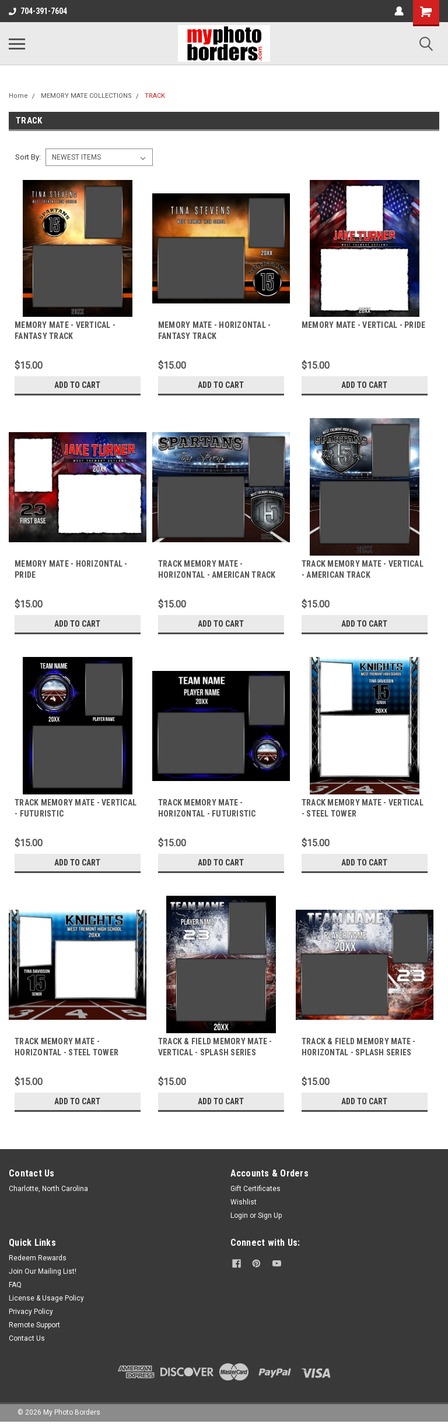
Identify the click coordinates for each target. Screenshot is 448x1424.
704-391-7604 (38, 11)
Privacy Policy (31, 1312)
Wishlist (243, 1202)
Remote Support (34, 1325)
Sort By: (28, 157)
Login (239, 1215)
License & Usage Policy (46, 1298)
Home (18, 96)
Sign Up (270, 1215)
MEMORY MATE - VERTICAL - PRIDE (364, 325)
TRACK (155, 96)
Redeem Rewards (37, 1258)
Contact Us (27, 1338)
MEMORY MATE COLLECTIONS (86, 96)
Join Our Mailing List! (42, 1271)
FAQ (15, 1285)
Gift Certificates (255, 1189)
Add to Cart (77, 385)
